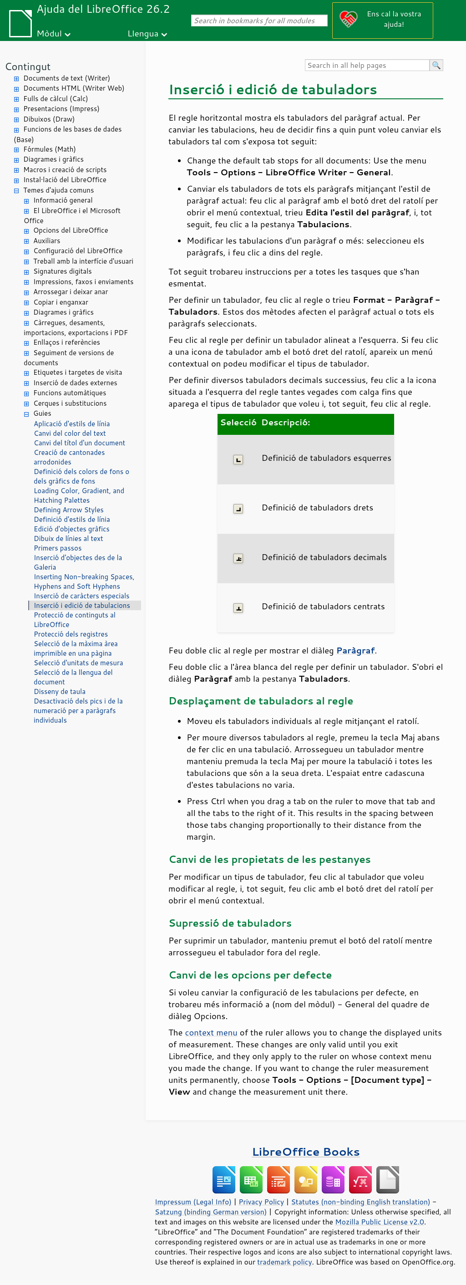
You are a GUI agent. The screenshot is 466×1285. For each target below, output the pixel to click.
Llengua (143, 33)
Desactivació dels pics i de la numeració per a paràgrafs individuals (78, 710)
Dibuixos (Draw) (49, 119)
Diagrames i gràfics (53, 159)
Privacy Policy (261, 1202)
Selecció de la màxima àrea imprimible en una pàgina (76, 648)
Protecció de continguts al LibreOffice (75, 619)
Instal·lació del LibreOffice (64, 179)
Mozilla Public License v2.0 (379, 1222)
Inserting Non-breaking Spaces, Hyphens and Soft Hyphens (84, 581)
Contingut (28, 66)
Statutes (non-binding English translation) (360, 1202)
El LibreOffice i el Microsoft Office (72, 216)
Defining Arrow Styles (69, 510)
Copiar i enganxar (60, 302)
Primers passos (57, 548)
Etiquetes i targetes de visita (77, 372)
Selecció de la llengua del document (73, 677)
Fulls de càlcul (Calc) (55, 98)
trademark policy (284, 1262)
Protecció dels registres (71, 634)
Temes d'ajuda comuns (58, 190)
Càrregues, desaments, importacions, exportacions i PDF (76, 328)
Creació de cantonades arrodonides (69, 457)
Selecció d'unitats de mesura (78, 663)
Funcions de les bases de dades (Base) (68, 134)
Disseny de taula (60, 691)
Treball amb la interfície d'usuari (83, 261)
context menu (211, 1032)
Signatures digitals (62, 271)
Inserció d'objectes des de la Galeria (78, 562)
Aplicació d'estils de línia (72, 423)
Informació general (63, 200)
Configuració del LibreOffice (77, 250)
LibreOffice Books (306, 1151)
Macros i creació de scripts (65, 169)
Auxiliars (46, 240)
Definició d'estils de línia (72, 519)
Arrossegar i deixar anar (70, 291)
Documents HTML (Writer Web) (74, 88)
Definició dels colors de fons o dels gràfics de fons (81, 476)
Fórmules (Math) (49, 149)
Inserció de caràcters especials (81, 596)
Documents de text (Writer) (66, 78)
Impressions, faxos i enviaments (83, 281)
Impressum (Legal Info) (193, 1202)
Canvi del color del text (70, 433)
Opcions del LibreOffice (70, 230)
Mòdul (49, 33)
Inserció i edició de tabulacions (82, 605)
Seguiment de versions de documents (69, 358)
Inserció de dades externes (75, 383)
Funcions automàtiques (69, 393)
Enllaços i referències (66, 342)
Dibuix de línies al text (68, 538)
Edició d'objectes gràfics (72, 529)
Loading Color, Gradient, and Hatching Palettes (79, 495)
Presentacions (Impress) (61, 108)
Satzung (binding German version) (211, 1212)
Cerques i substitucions (69, 403)
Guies (42, 413)
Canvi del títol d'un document (79, 443)
